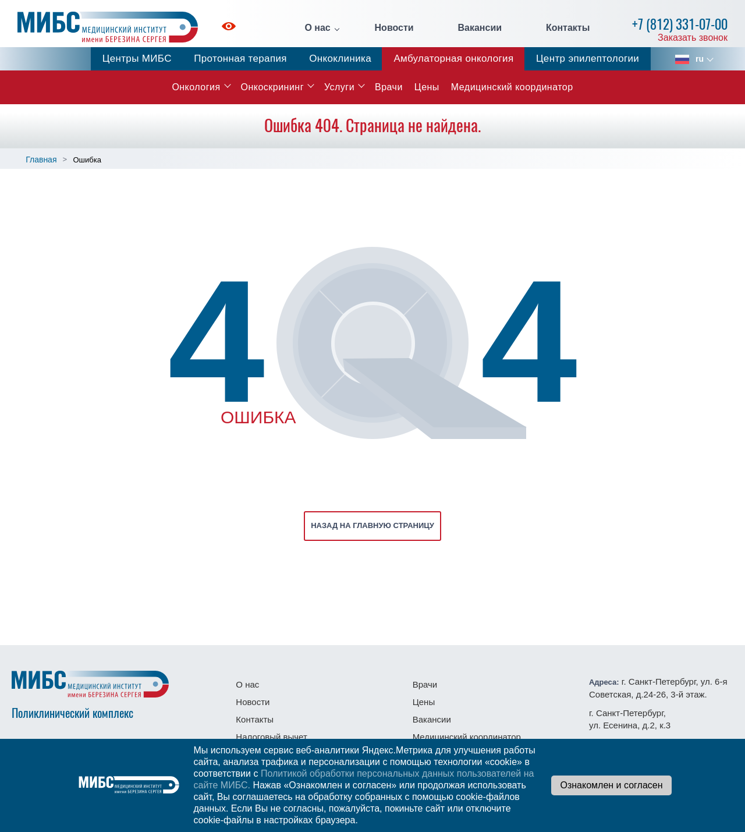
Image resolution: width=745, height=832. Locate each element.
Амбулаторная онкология (453, 58)
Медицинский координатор (512, 87)
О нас (317, 28)
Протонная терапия (240, 58)
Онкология (196, 87)
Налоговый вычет (271, 737)
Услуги (339, 87)
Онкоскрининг (272, 87)
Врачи (389, 87)
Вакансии (479, 28)
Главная (41, 159)
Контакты (568, 28)
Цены (426, 87)
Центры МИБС (137, 58)
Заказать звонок (693, 38)
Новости (394, 28)
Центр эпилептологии (587, 58)
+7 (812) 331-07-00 (680, 24)
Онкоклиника (340, 58)
